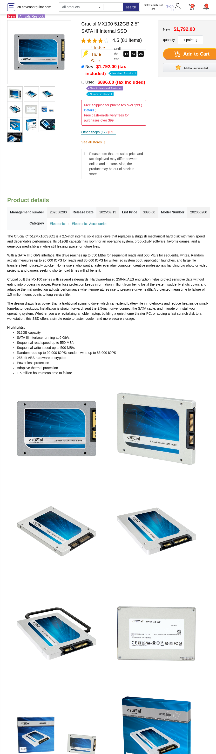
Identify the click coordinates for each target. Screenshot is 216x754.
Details (89, 110)
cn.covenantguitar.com (34, 7)
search (131, 7)
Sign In (170, 7)
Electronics (58, 224)
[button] (206, 6)
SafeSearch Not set (153, 7)
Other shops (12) (98, 132)
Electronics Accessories (89, 224)
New (111, 70)
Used (115, 88)
